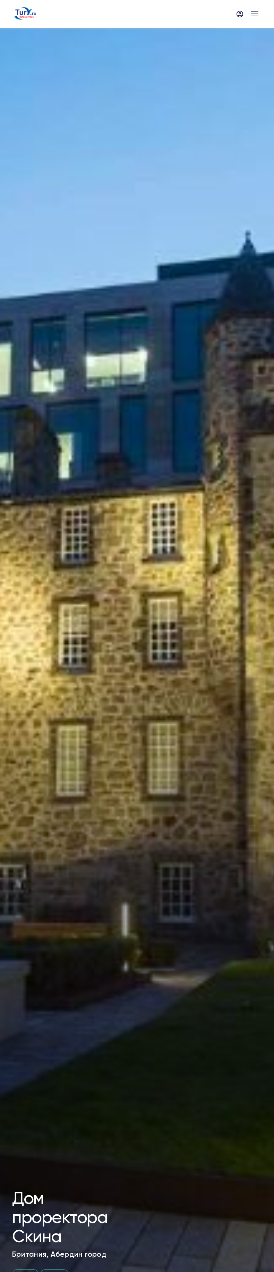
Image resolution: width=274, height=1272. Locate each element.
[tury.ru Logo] (25, 14)
